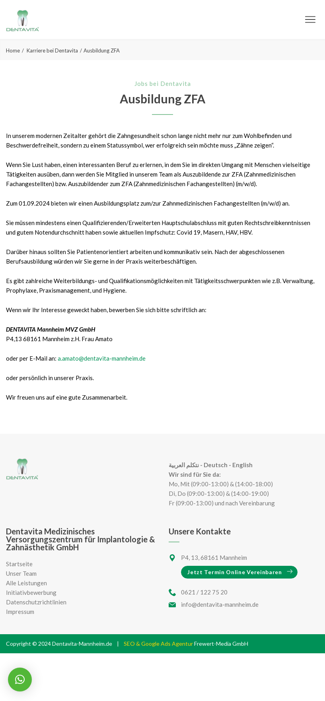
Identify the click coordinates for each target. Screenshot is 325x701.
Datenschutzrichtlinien (36, 602)
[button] (20, 679)
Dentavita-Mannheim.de (82, 643)
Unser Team (21, 573)
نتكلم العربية (184, 464)
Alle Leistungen (26, 582)
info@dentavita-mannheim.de (220, 604)
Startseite (19, 563)
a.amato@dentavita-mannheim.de (102, 358)
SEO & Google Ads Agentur (159, 643)
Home (13, 50)
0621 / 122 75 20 (204, 592)
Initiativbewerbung (31, 592)
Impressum (20, 611)
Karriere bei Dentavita (52, 50)
